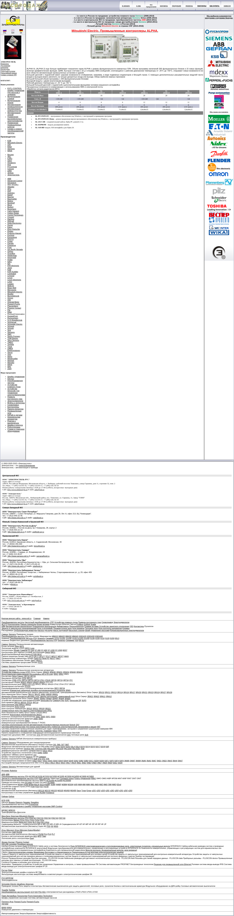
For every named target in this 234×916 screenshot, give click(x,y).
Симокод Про (58, 700)
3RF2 (56, 688)
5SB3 (86, 761)
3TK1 (42, 680)
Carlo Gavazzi (13, 211)
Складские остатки (8, 71)
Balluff (9, 195)
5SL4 (73, 747)
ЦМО (9, 171)
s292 (126, 791)
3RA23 (36, 682)
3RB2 (43, 694)
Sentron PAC (29, 749)
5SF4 (116, 761)
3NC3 (58, 763)
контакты (164, 6)
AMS (97, 784)
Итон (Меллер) (8, 830)
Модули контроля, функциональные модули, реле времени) (111, 850)
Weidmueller (12, 359)
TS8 (40, 872)
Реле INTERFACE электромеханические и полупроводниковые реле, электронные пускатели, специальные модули (120, 846)
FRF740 (62, 818)
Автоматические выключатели (19, 626)
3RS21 (48, 709)
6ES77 (53, 658)
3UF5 (84, 700)
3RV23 (150, 692)
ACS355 (60, 776)
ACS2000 (59, 780)
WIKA (9, 151)
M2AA (20, 784)
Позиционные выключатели (44, 626)
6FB (60, 731)
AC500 (37, 793)
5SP (107, 747)
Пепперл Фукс (8, 902)
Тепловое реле (91, 628)
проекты (189, 6)
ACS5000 (67, 780)
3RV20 (138, 692)
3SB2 (35, 719)
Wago (9, 357)
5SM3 (45, 753)
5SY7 (97, 747)
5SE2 (34, 761)
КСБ (3, 800)
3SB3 (40, 719)
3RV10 (101, 692)
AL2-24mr (45, 822)
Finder (10, 241)
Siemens (11, 149)
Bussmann (11, 209)
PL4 (45, 834)
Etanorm (19, 802)
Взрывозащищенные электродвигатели (127, 630)
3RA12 (109, 696)
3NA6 (143, 761)
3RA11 (103, 696)
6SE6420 (82, 636)
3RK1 (56, 674)
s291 (121, 791)
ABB (9, 179)
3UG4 (22, 706)
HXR (75, 784)
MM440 (75, 636)
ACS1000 (50, 780)
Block (9, 205)
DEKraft (10, 221)
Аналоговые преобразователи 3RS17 (26, 715)
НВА (3, 626)
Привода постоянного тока (14, 398)
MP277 (54, 656)
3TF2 (19, 680)
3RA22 (96, 696)
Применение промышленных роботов (14, 125)
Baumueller (12, 199)
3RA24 (42, 682)
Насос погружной (60, 630)
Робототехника (13, 427)
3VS (69, 735)
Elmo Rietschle (13, 229)
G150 (97, 638)
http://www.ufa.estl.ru (16, 566)
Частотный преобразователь (37, 622)
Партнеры (4, 67)
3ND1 (159, 761)
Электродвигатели (15, 401)
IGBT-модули (44, 778)
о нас (138, 6)
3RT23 (31, 680)
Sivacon (29, 757)
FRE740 (54, 818)
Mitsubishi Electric (14, 143)
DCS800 (51, 782)
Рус (4, 31)
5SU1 (45, 751)
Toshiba (10, 344)
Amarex (12, 802)
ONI (9, 145)
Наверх (46, 618)
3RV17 (132, 692)
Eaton (9, 227)
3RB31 (55, 694)
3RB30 (49, 694)
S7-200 (31, 650)
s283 (117, 791)
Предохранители (76, 626)
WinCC (39, 660)
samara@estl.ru (42, 556)
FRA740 (32, 818)
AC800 (43, 793)
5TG (39, 759)
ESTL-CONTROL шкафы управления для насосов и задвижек (15, 91)
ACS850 (90, 776)
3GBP (53, 784)
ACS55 (32, 776)
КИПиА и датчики (14, 415)
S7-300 (38, 650)
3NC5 (63, 763)
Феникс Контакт (8, 842)
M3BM (64, 784)
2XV (77, 725)
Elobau (10, 231)
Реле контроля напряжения (110, 628)
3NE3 (84, 763)
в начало (126, 6)
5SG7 (39, 761)
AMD (114, 784)
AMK (88, 784)
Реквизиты (5, 64)
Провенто (11, 163)
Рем (9, 165)
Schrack (10, 326)
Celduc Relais (13, 213)
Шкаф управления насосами (97, 630)
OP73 (31, 656)
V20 (76, 640)
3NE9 (110, 763)
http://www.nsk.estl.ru (16, 600)
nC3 (32, 892)
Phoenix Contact (14, 308)
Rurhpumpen (12, 318)
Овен (9, 161)
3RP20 (23, 702)
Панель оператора (28, 624)
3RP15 (17, 702)
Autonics (11, 193)
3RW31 (59, 672)
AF (15, 789)
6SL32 (81, 640)
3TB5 (14, 680)
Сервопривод (13, 405)
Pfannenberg (12, 306)
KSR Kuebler (12, 272)
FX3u (42, 820)
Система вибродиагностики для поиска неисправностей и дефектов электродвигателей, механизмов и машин (49, 727)
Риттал (5, 870)
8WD (27, 721)
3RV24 (157, 692)
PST (41, 786)
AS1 (44, 892)
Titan (44, 836)
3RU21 (37, 694)
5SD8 (96, 761)
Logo (32, 648)
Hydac (10, 260)
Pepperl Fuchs (20, 902)
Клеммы (125, 628)
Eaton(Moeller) (34, 830)
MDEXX (10, 286)
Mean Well (11, 288)
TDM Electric (12, 338)
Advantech (11, 183)
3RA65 (55, 698)
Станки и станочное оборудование (15, 430)
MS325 (60, 791)
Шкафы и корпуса (15, 425)
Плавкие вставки (91, 626)
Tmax (83, 791)
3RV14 (120, 692)
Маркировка (39, 852)
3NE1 (78, 763)
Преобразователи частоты (13, 622)
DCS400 (28, 782)
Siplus (47, 652)
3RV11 (107, 692)
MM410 (55, 636)
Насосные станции (76, 630)
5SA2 (76, 761)
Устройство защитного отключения (114, 626)
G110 (57, 638)
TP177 (48, 656)
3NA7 (154, 761)
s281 (108, 791)
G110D (80, 638)
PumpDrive (33, 804)
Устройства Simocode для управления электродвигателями (16, 392)
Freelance (50, 793)
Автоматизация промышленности (15, 106)
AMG (105, 784)
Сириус (20, 676)
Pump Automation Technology (40, 896)
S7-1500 (58, 650)
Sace (79, 791)
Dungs (10, 225)
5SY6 (82, 747)
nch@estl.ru (38, 576)
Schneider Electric (14, 324)
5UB (35, 759)
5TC (43, 759)
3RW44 (79, 672)
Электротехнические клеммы (20, 852)
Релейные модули (25, 844)
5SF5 (111, 761)
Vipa (9, 354)
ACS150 (38, 776)
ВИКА (4, 908)
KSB (9, 141)
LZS (33, 684)
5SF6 (121, 761)
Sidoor (55, 731)
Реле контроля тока (10, 704)
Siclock (72, 725)
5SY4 (87, 747)
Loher (9, 282)
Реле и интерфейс (45, 628)
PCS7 (40, 662)
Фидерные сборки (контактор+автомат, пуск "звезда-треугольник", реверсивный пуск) (38, 696)
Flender (10, 243)
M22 (35, 836)
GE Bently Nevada (15, 249)
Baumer (10, 197)
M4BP (58, 784)
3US (86, 735)
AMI (84, 784)
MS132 (48, 791)
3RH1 (24, 684)
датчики (5, 904)
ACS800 (83, 776)
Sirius (14, 676)
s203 (103, 791)
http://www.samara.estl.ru (18, 556)
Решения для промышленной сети (173, 864)
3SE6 (53, 717)
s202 (98, 791)
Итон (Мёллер (21, 830)
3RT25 (54, 680)
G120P (69, 638)
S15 (36, 892)
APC (9, 189)
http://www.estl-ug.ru (16, 532)
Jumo (9, 268)
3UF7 (67, 700)
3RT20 (33, 676)
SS (52, 826)
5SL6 (77, 747)
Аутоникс (5, 770)
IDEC (9, 262)
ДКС (9, 157)
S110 (102, 638)
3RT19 (35, 702)
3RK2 (61, 674)
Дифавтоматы (63, 626)
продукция (176, 6)
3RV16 (126, 692)
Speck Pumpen (13, 336)
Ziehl (9, 369)
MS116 (41, 791)
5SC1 (91, 761)
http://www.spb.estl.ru (17, 518)
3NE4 (89, 763)
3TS (38, 735)
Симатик (24, 650)
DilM (14, 832)
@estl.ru (14, 584)
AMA (80, 784)
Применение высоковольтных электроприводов (14, 119)
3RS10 (29, 709)
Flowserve (11, 245)
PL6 (49, 834)
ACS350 (53, 776)
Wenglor (10, 363)
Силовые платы (67, 778)
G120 (74, 638)
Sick (9, 330)
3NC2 (52, 763)
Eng (13, 31)
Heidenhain (12, 255)
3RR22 (28, 704)
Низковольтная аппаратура (13, 418)
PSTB (46, 786)
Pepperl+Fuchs (13, 304)
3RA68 (61, 698)
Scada (93, 624)
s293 (130, 791)
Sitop (17, 646)
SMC (9, 334)
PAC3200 (68, 749)
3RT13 (37, 680)
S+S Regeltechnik (14, 320)
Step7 (33, 660)
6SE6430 (91, 636)
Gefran (10, 251)
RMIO (93, 778)
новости (227, 6)
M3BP (47, 784)
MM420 (62, 636)
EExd (119, 784)
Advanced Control (14, 181)
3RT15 (60, 680)
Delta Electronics (14, 223)
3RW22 (46, 672)
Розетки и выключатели (13, 422)
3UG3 (17, 706)
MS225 (54, 791)
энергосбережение (27, 465)
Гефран (5, 796)
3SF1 (48, 717)
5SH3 (60, 761)
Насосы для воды (45, 630)
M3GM (70, 784)
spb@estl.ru (38, 518)
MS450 (67, 791)
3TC (71, 680)
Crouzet (10, 217)
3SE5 (43, 717)
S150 (112, 638)
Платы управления (82, 778)
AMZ (101, 784)
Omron (10, 298)
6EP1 (21, 646)
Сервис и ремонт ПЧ (9, 75)
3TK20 (47, 680)
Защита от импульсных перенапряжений (19, 628)
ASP (9, 191)
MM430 (68, 636)
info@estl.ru (39, 490)
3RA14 (30, 682)
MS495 (73, 791)
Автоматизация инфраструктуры (14, 110)
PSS (37, 786)
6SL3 (117, 638)
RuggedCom (12, 316)
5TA (47, 759)
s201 (94, 791)
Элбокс (10, 173)
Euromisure (12, 237)
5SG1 (45, 761)
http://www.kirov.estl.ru (17, 546)
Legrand (10, 276)
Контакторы (139, 626)
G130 (92, 638)
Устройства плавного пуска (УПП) (16, 672)
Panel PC (45, 658)
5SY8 (102, 747)
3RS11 (35, 709)
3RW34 (66, 672)
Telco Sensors (13, 340)
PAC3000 (51, 749)
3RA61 (36, 698)
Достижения (5, 66)
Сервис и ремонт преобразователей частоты (15, 131)
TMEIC (10, 342)
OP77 (36, 656)
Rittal (9, 147)
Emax (89, 791)
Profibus (79, 624)
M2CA (36, 784)
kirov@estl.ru (39, 546)
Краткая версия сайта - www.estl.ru (16, 618)
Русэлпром (12, 167)
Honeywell (11, 257)
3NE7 (99, 763)
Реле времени (78, 628)
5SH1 (50, 761)
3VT (62, 745)
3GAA (25, 784)
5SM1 (39, 753)
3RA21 (90, 696)
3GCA (42, 784)
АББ (3, 774)
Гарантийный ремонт (9, 73)
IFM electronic (13, 266)
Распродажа (5, 69)
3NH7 (180, 761)
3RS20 (42, 709)
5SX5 (68, 747)
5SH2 (55, 761)
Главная (37, 618)
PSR (33, 786)
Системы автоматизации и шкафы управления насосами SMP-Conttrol (32, 806)
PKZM (41, 834)
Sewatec (26, 802)
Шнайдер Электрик (25, 884)
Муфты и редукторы (16, 403)
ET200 (34, 654)
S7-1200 (51, 650)
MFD (39, 836)
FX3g (37, 820)
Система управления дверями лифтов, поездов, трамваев (27, 731)
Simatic (17, 650)
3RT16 (66, 680)
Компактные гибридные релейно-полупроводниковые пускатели (37, 690)
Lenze (9, 278)
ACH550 (75, 776)
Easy (32, 838)
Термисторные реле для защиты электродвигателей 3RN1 (27, 711)
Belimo (10, 201)
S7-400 (44, 650)
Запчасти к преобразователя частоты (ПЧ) (20, 778)
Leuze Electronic (14, 280)
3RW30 (53, 672)
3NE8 (104, 763)
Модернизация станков (13, 97)
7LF (34, 755)
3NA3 (148, 761)
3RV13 (113, 692)
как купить (214, 6)
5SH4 (65, 761)
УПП (52, 622)
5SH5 (71, 761)
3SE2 (38, 717)
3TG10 (27, 686)
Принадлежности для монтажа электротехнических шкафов (98, 852)
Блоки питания (43, 624)
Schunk (10, 328)
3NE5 (94, 763)
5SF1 (107, 761)
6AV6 (66, 656)
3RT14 (25, 680)
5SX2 (57, 747)
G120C (63, 638)
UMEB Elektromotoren (13, 349)
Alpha (21, 822)
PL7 (53, 834)
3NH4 (175, 761)
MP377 (61, 656)
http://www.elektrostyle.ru (17, 490)
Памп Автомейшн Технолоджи (15, 896)
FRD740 (47, 818)
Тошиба (5, 890)
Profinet (87, 624)
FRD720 (39, 818)
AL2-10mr (28, 822)
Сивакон (42, 757)
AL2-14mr (37, 822)
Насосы (10, 379)
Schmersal (11, 322)
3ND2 (164, 761)
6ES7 (65, 650)
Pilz (8, 310)
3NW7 (132, 761)
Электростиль (13, 175)
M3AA (31, 784)
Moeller (10, 294)
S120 (107, 638)
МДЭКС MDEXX (8, 810)
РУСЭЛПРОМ (7, 878)
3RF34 (62, 688)
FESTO (10, 239)
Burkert (10, 207)
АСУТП (5, 624)
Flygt (9, 247)
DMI (110, 784)
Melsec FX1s (19, 820)
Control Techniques (15, 215)
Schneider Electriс (9, 884)
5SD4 (120, 763)
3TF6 (24, 678)
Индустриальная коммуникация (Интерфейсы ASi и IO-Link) (27, 674)
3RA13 (23, 682)
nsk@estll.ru (36, 600)
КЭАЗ (9, 159)
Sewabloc (35, 802)
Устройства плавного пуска (13, 386)
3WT (67, 745)
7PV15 (29, 702)
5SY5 (92, 747)
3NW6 (126, 761)
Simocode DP (75, 700)
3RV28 (169, 692)
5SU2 (50, 751)
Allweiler (10, 187)
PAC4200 (76, 749)
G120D (87, 638)
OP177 (42, 656)
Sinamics (41, 638)
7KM (82, 749)
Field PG (37, 658)
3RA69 (67, 698)
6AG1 (53, 652)
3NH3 (169, 761)
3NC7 (68, 763)
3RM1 (68, 690)
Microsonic (11, 290)
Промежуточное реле (62, 628)
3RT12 (29, 678)
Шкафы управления (15, 377)
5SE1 (115, 763)
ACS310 (46, 776)
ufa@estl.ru (37, 566)
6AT (98, 727)
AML (92, 784)
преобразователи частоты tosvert (16, 892)
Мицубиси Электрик (10, 816)
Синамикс (49, 638)
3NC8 (73, 763)
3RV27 (163, 692)
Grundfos (11, 253)
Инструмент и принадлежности (58, 852)
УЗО (131, 626)
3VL (54, 745)
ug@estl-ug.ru (38, 532)
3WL (59, 745)
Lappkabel (11, 274)
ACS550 (68, 776)
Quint (24, 846)
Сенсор (10, 169)
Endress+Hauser (14, 233)
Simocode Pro (46, 700)
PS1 (40, 892)
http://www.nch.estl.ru (16, 576)
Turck (9, 346)
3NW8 (138, 761)
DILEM (19, 832)
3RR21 (22, 704)
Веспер (10, 155)
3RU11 (31, 694)
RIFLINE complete (9, 844)
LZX (29, 684)
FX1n (27, 820)
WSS (56, 826)
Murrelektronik (13, 296)
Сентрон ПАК (41, 749)
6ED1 (27, 648)
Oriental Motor (13, 302)
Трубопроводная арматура (25, 630)
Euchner (10, 235)
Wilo (9, 367)
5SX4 (62, 747)
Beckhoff (11, 203)
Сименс (5, 634)
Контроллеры (13, 407)
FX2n (32, 820)
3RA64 (49, 698)
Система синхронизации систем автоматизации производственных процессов (35, 725)
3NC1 (47, 763)
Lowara (10, 284)
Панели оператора (15, 409)
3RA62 (43, 698)
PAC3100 (59, 749)
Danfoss (10, 219)
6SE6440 (99, 636)
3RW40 (73, 672)
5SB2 (81, 761)
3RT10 (27, 676)
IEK (8, 264)
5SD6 (101, 761)
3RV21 (144, 692)
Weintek (10, 361)
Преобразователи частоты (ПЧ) (15, 636)
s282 (112, 791)
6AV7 (58, 658)
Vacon (9, 352)
